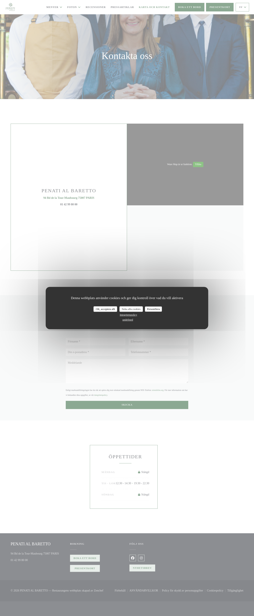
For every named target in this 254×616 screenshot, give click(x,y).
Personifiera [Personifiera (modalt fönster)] (153, 309)
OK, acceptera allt (105, 309)
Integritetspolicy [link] (128, 314)
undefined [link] (128, 319)
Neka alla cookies (131, 309)
